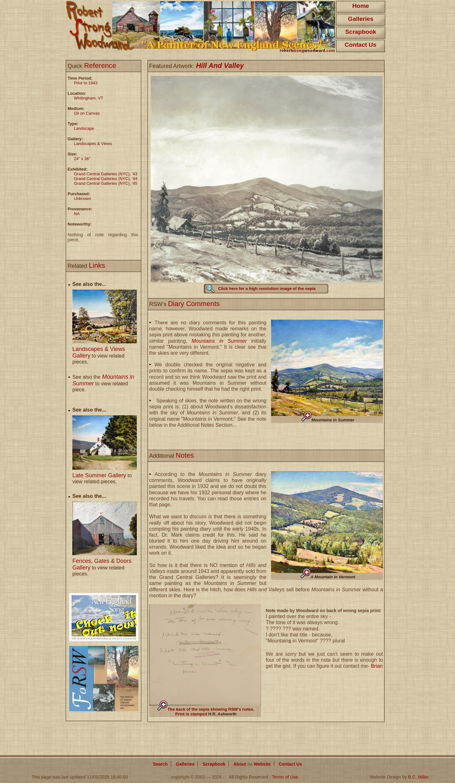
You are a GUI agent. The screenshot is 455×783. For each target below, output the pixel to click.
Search (160, 764)
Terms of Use (285, 777)
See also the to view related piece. (103, 383)
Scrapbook (360, 31)
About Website (252, 764)
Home (360, 6)
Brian (377, 666)
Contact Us (360, 44)
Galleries (360, 18)
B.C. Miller (418, 777)
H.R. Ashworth (222, 714)
